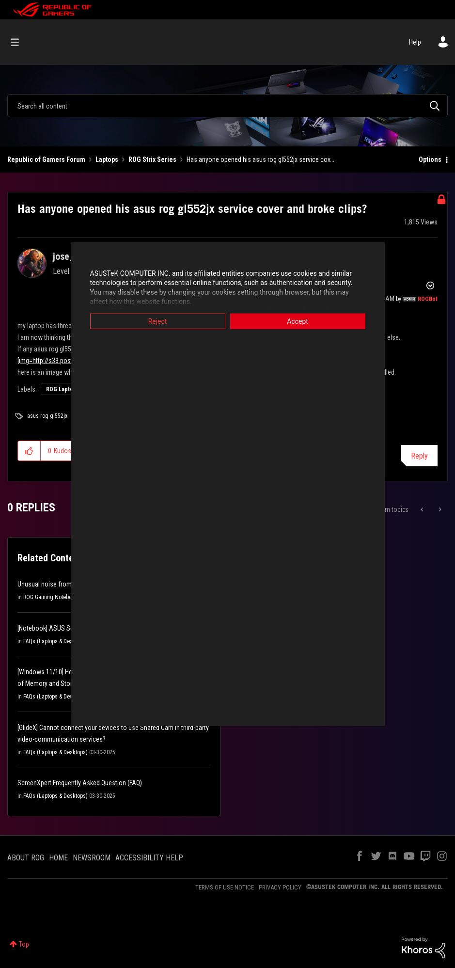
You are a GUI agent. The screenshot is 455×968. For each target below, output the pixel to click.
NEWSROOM (91, 857)
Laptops (106, 159)
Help (415, 42)
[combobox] (227, 105)
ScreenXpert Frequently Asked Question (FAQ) (79, 783)
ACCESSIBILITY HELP (149, 857)
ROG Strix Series (152, 159)
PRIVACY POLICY (280, 887)
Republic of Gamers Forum (46, 159)
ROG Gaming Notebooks (51, 597)
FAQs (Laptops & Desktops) (55, 641)
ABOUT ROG (25, 857)
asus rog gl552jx (47, 416)
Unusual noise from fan (49, 584)
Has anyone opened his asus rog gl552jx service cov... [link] (260, 159)
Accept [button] (297, 321)
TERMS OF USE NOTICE (224, 887)
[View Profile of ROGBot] (428, 299)
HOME (58, 857)
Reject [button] (157, 321)
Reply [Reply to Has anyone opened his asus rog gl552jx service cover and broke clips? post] (419, 455)
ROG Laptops (62, 389)
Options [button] (430, 159)
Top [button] (24, 944)
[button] (29, 450)
